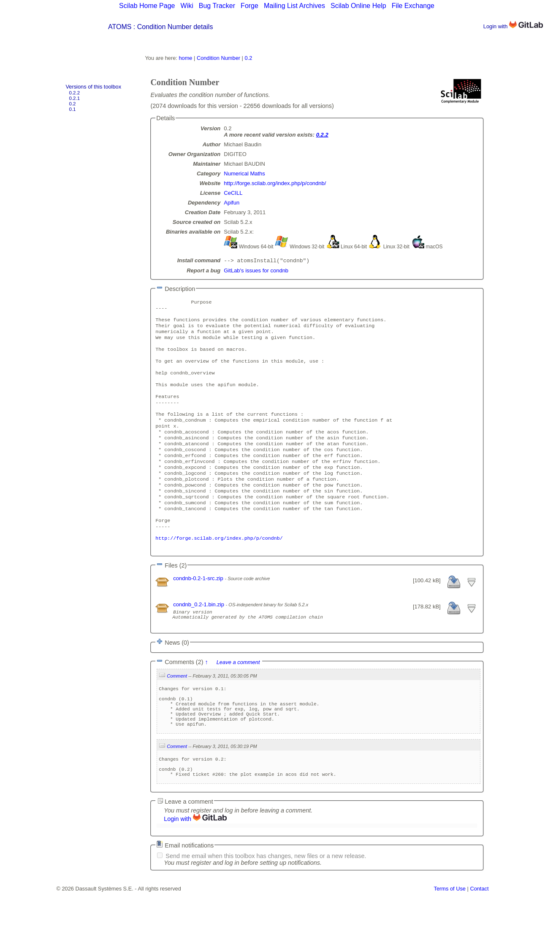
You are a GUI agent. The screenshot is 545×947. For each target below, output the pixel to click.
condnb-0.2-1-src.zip (199, 614)
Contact (479, 944)
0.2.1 (74, 98)
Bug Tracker (217, 5)
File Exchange (413, 5)
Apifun (231, 202)
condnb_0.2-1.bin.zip (199, 641)
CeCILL (233, 193)
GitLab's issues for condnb (256, 271)
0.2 (72, 103)
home (185, 58)
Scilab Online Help (358, 5)
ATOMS (119, 26)
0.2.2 (74, 92)
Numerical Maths (244, 173)
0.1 (72, 109)
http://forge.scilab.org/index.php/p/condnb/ (275, 183)
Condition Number (218, 58)
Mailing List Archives (294, 5)
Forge (249, 5)
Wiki (187, 5)
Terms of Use (450, 944)
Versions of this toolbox (94, 86)
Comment (177, 715)
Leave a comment (238, 702)
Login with (513, 26)
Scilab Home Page (147, 5)
